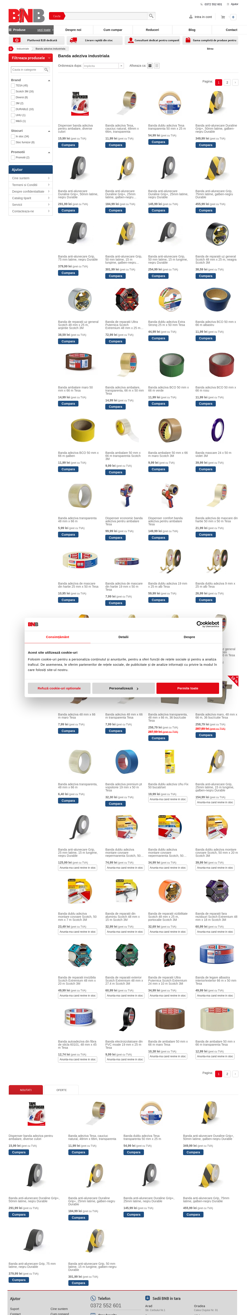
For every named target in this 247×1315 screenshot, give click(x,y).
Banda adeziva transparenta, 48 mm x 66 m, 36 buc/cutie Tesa (168, 717)
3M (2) (20, 103)
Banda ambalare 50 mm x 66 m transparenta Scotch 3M (122, 455)
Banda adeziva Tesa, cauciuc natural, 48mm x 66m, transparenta (122, 128)
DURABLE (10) (25, 109)
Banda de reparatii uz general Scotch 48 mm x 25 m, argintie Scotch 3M (78, 324)
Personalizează (123, 688)
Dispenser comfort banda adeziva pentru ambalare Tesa (165, 521)
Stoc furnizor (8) (25, 142)
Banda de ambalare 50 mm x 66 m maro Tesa (168, 1043)
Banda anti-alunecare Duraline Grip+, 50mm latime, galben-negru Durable (216, 128)
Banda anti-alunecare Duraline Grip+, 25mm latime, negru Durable (168, 194)
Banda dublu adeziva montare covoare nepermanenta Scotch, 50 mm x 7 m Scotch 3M (165, 852)
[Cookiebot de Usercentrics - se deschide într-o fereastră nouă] (200, 624)
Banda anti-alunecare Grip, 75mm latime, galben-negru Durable (214, 194)
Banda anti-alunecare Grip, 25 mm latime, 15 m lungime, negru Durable (78, 852)
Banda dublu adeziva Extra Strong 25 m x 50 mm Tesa (166, 323)
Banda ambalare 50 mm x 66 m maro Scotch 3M (168, 454)
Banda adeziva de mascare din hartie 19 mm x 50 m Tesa (124, 586)
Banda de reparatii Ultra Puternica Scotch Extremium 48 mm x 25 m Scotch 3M (122, 324)
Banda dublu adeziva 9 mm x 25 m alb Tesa (215, 585)
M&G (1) (21, 121)
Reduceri (152, 30)
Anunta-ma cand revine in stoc (168, 799)
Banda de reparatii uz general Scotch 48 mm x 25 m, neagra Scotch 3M (216, 259)
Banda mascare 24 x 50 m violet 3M (213, 454)
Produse (31, 30)
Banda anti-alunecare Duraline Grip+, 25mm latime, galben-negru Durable (120, 194)
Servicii (17, 204)
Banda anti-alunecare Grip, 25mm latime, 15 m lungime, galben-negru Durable (215, 787)
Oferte (61, 1090)
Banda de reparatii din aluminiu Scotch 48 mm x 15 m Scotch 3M (122, 916)
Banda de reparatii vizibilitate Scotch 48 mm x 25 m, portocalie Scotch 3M (168, 916)
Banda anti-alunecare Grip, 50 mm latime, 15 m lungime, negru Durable (168, 259)
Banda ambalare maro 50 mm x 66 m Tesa (75, 389)
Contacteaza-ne (23, 211)
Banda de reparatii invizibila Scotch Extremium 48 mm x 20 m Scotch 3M (77, 980)
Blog (192, 30)
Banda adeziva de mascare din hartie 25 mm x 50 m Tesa (78, 585)
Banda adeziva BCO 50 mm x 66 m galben (78, 454)
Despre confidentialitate (28, 191)
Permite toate (187, 688)
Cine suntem (20, 178)
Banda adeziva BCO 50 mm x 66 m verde (168, 389)
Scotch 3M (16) (25, 91)
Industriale (23, 48)
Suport (14, 1309)
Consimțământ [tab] (57, 637)
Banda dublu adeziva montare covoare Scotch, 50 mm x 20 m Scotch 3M (217, 852)
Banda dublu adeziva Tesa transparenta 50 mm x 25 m (167, 127)
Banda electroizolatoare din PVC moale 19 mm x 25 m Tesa (124, 1044)
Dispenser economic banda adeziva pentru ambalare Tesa (124, 521)
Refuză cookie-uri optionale (59, 688)
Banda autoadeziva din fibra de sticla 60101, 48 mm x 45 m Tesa (77, 1044)
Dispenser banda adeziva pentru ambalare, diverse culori (75, 128)
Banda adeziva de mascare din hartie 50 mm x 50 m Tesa (217, 520)
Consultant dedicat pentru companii (157, 40)
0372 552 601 (213, 4)
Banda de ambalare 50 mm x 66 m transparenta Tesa (215, 1043)
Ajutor (234, 4)
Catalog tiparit (21, 198)
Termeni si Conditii (24, 185)
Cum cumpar (113, 30)
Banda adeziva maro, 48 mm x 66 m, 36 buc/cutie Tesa (216, 716)
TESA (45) (22, 85)
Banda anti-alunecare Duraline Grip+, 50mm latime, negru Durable (78, 194)
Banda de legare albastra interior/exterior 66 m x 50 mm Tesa (216, 980)
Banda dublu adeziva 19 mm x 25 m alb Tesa (167, 585)
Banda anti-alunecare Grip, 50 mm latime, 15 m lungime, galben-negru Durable (123, 259)
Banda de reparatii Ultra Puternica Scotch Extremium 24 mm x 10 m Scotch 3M (167, 980)
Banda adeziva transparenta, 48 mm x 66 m (77, 786)
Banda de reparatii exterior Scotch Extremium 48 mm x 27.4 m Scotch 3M (124, 980)
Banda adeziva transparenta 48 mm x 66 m (77, 520)
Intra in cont (203, 17)
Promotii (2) (22, 157)
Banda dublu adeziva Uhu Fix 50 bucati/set (168, 786)
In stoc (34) (22, 136)
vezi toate (44, 30)
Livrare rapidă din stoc (99, 40)
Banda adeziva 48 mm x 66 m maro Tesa (76, 716)
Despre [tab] (189, 637)
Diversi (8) (22, 97)
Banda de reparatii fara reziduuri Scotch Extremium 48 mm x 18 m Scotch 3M (217, 916)
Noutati (26, 1090)
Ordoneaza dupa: (70, 65)
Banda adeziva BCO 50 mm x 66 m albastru (216, 323)
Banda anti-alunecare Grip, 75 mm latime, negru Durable (78, 258)
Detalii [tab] (123, 637)
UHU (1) (20, 115)
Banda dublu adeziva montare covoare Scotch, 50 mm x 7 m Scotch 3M (77, 916)
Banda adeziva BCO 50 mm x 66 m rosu (216, 389)
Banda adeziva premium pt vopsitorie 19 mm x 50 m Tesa (123, 787)
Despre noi (73, 30)
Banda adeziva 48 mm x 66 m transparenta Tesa (124, 716)
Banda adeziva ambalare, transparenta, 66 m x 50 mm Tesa (124, 390)
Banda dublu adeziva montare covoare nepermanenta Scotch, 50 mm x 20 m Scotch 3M (122, 852)
